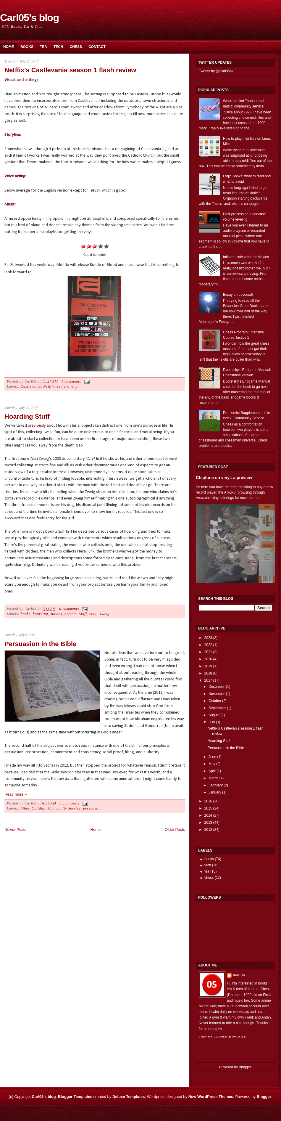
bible (25, 808)
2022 (208, 645)
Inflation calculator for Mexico (246, 257)
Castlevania (31, 386)
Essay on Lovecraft (238, 295)
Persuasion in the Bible (40, 644)
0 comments (69, 609)
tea (206, 871)
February (216, 785)
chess (209, 878)
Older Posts (175, 829)
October (215, 701)
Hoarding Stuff (27, 416)
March (213, 778)
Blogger (245, 1067)
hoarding (40, 614)
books (25, 614)
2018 (208, 673)
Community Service (64, 808)
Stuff (83, 614)
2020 (208, 659)
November (217, 694)
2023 (208, 638)
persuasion (92, 808)
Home (8, 47)
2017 (208, 680)
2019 (208, 666)
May (212, 764)
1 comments (71, 381)
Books (26, 47)
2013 (208, 822)
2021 (208, 652)
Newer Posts (15, 829)
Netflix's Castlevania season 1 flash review (70, 70)
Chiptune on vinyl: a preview (224, 477)
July (212, 722)
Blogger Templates (75, 1096)
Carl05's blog (29, 17)
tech (207, 865)
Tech (58, 47)
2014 (208, 815)
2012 (208, 830)
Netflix (49, 386)
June (212, 757)
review (62, 386)
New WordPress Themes (210, 1096)
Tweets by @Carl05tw (216, 71)
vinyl (74, 386)
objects (70, 614)
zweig (104, 614)
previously (37, 425)
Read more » (15, 794)
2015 (208, 808)
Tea (43, 47)
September (217, 708)
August (214, 715)
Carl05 (239, 975)
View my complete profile (222, 1036)
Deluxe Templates (128, 1096)
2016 (208, 801)
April (212, 771)
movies (56, 614)
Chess (76, 47)
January (215, 792)
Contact (97, 47)
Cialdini (39, 808)
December (217, 687)
